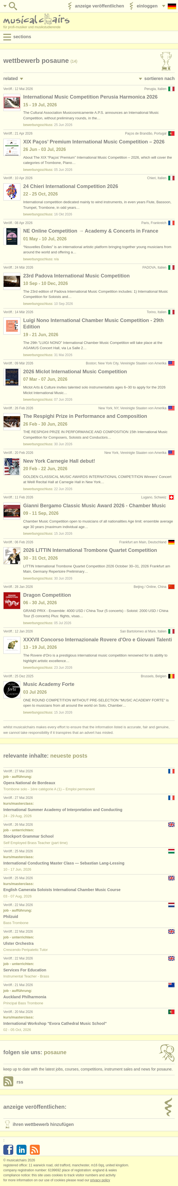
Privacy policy (100, 1180)
